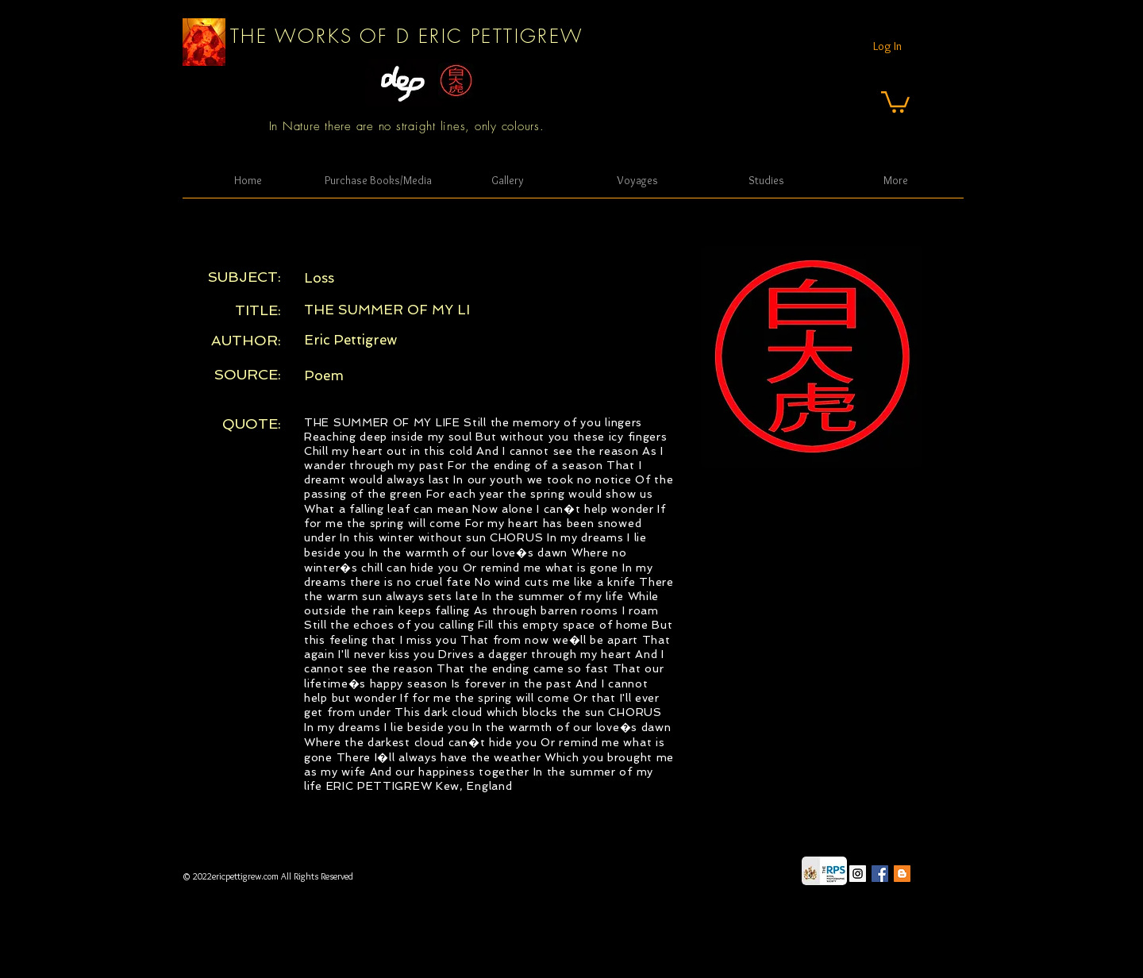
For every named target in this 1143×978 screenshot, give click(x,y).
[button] (895, 101)
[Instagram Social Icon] (857, 873)
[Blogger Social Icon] (902, 873)
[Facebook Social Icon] (880, 873)
